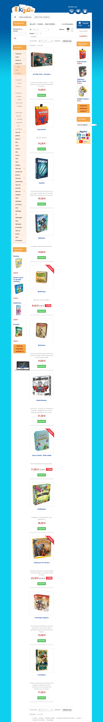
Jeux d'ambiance (18, 127)
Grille (68, 30)
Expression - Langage (18, 94)
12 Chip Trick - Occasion (41, 74)
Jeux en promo (17, 232)
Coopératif (18, 80)
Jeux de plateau (17, 134)
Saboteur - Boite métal (81, 99)
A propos (78, 719)
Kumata (16, 324)
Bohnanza (41, 345)
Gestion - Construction (19, 101)
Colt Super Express (42, 618)
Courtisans (42, 675)
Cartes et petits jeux (25, 17)
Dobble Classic (83, 118)
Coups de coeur (18, 55)
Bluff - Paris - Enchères (18, 70)
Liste (72, 30)
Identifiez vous (72, 7)
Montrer (32, 33)
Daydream (17, 303)
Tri (30, 29)
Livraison (41, 719)
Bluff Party (41, 291)
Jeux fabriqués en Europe (18, 224)
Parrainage (50, 721)
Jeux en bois (17, 140)
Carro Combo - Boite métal (41, 455)
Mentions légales (50, 719)
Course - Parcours (18, 85)
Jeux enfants (17, 163)
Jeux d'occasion (18, 239)
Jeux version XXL (17, 149)
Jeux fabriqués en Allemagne (18, 212)
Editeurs (81, 138)
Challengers (41, 509)
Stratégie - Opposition (18, 121)
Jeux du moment (17, 186)
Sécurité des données (39, 721)
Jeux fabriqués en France (18, 201)
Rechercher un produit (17, 30)
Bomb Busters (42, 400)
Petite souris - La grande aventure (18, 279)
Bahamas (41, 238)
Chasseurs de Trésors (42, 562)
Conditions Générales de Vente (65, 719)
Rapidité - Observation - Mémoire (18, 111)
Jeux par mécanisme (18, 180)
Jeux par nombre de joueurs (18, 172)
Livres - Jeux (17, 157)
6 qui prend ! (41, 129)
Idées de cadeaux (18, 193)
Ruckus (16, 256)
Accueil (35, 719)
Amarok (41, 183)
